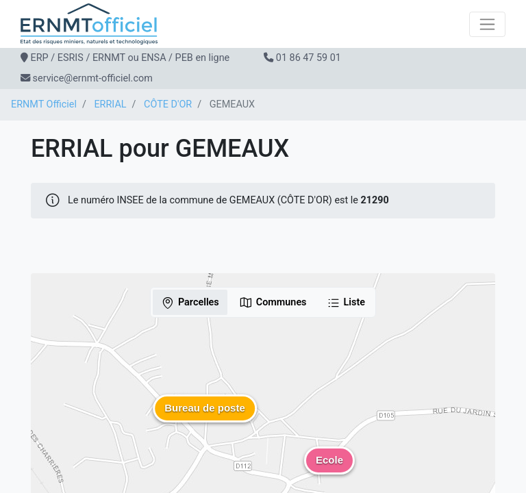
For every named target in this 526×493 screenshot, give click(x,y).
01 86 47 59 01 (308, 58)
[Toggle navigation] (487, 24)
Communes (273, 302)
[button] (205, 418)
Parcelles (190, 302)
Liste (346, 302)
